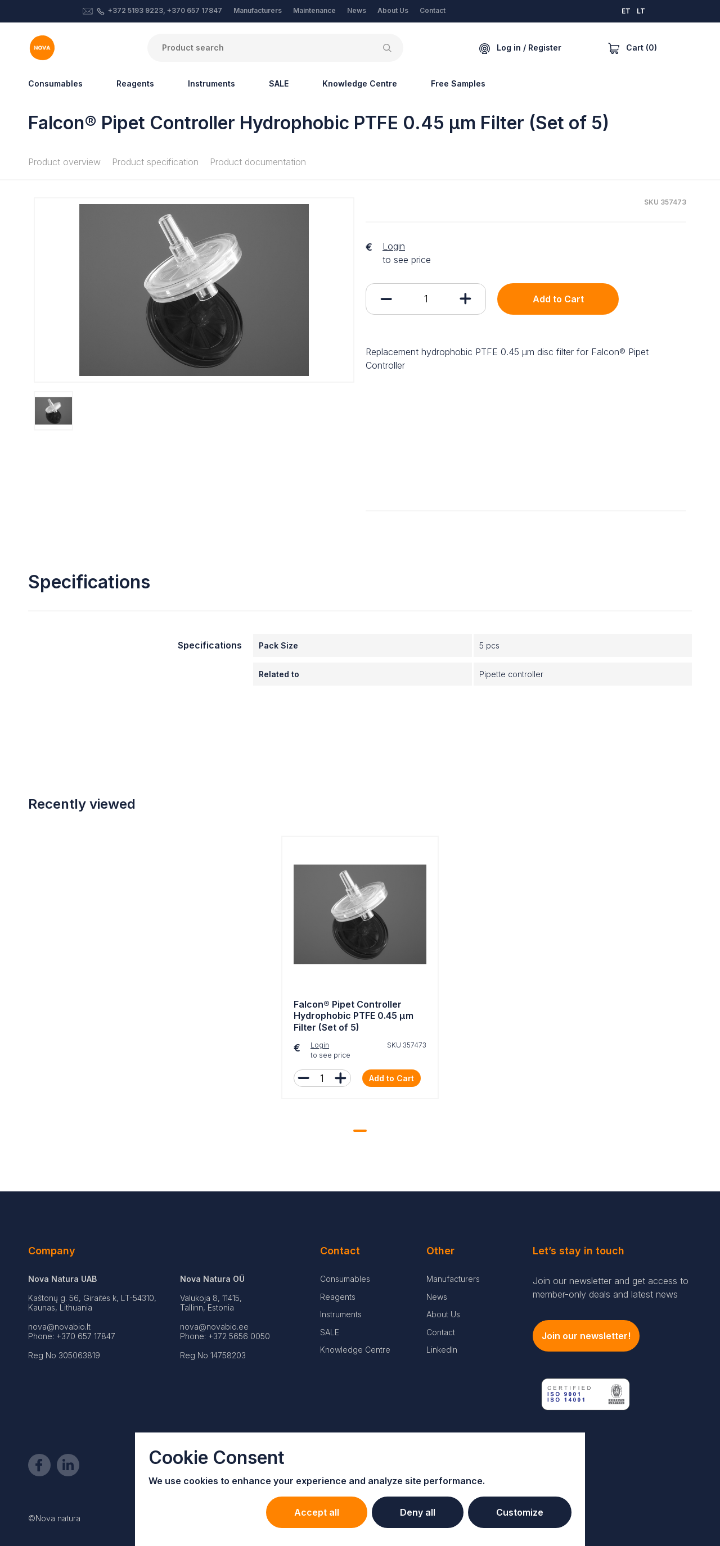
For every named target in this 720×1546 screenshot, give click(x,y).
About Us (392, 10)
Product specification (155, 161)
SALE (279, 83)
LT (641, 11)
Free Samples (458, 83)
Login (393, 246)
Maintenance (314, 10)
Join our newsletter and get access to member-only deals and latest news (610, 1287)
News (356, 10)
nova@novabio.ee (214, 1326)
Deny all (417, 1512)
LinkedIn (441, 1349)
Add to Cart (558, 299)
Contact (433, 10)
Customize (519, 1512)
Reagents (135, 83)
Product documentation (258, 161)
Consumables (55, 83)
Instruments (211, 83)
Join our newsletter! (586, 1335)
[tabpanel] (360, 970)
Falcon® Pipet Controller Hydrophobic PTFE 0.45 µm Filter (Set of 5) (353, 1016)
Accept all (316, 1512)
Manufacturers (257, 10)
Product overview (64, 161)
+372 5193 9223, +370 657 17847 (165, 10)
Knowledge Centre (359, 83)
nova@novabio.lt (59, 1326)
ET (626, 11)
